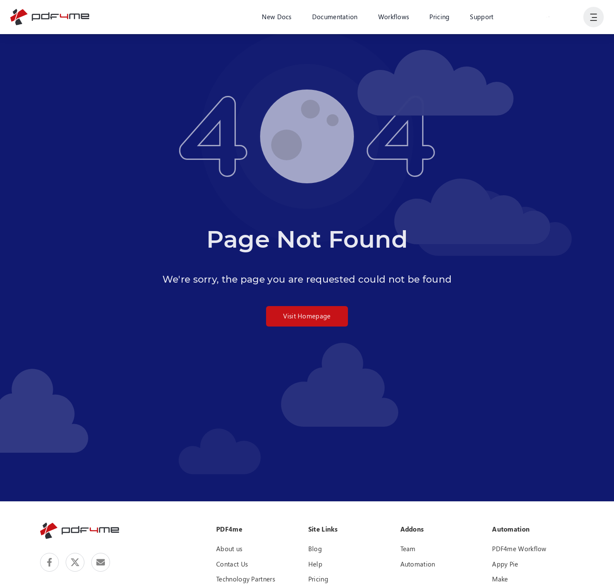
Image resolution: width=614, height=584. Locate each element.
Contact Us (232, 564)
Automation (417, 564)
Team (408, 548)
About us (229, 548)
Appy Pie (505, 564)
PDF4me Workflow (519, 548)
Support (481, 16)
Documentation (335, 16)
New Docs (276, 16)
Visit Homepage (306, 316)
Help (315, 564)
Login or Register (548, 16)
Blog (315, 548)
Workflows (393, 16)
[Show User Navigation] (593, 17)
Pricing (439, 16)
